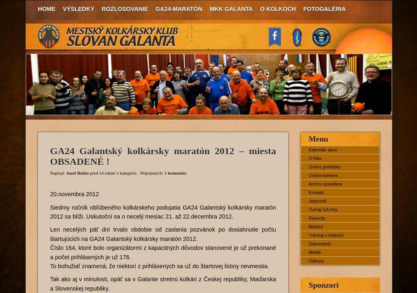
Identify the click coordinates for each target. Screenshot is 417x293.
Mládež (316, 226)
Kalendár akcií (323, 149)
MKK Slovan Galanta (108, 37)
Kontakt (316, 192)
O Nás (315, 158)
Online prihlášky (324, 166)
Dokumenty (320, 243)
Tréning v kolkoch (326, 235)
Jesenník (318, 201)
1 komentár (176, 173)
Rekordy (317, 218)
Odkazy (316, 260)
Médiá (315, 252)
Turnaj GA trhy (323, 209)
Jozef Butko (77, 173)
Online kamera (323, 175)
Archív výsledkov (325, 183)
